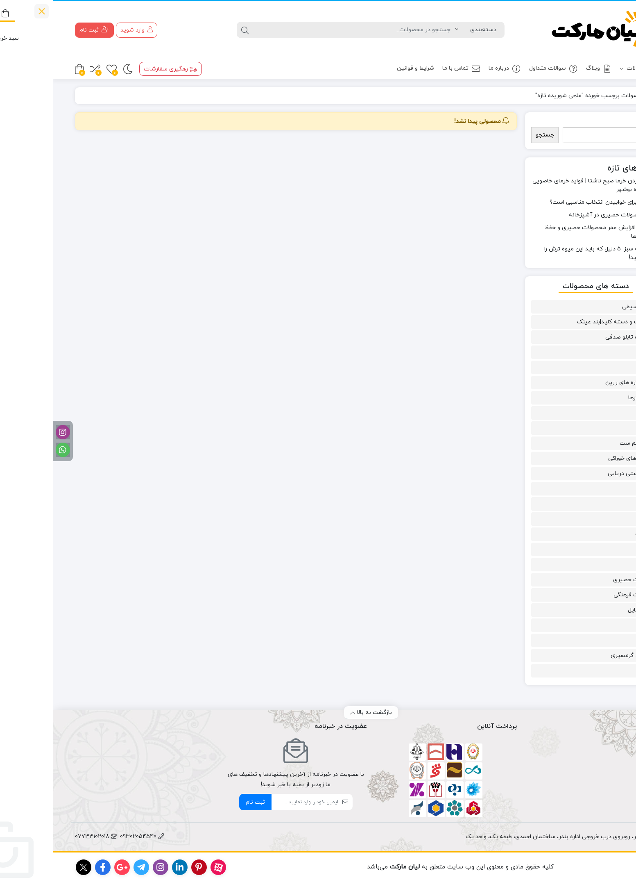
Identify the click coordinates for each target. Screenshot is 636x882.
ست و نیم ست (585, 443)
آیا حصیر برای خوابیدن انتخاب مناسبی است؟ (552, 202)
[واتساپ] (10, 450)
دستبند (595, 413)
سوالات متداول (500, 68)
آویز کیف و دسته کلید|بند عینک (564, 322)
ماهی (597, 564)
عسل (598, 489)
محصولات (588, 68)
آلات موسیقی (586, 307)
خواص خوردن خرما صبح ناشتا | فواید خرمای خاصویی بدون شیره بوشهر (544, 185)
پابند (598, 352)
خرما (599, 367)
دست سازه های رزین (578, 382)
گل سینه (593, 534)
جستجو (598, 123)
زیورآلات (593, 428)
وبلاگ (546, 68)
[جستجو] (301, 30)
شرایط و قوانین (362, 68)
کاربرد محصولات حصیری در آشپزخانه (562, 215)
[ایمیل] (252, 802)
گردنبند (595, 519)
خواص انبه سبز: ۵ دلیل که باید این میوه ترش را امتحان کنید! (549, 253)
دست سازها (589, 398)
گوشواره (594, 549)
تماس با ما (408, 68)
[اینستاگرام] (10, 432)
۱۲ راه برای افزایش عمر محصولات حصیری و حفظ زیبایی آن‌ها (550, 232)
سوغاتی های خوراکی (579, 458)
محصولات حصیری (582, 580)
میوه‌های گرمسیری (581, 655)
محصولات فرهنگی (582, 595)
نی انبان (594, 671)
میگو (598, 640)
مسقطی (594, 625)
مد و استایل (589, 610)
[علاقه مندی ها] (59, 69)
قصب (597, 504)
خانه (604, 96)
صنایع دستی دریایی (579, 473)
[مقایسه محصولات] (42, 69)
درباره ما (452, 68)
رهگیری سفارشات (117, 69)
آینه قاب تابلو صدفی (578, 337)
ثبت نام (202, 802)
